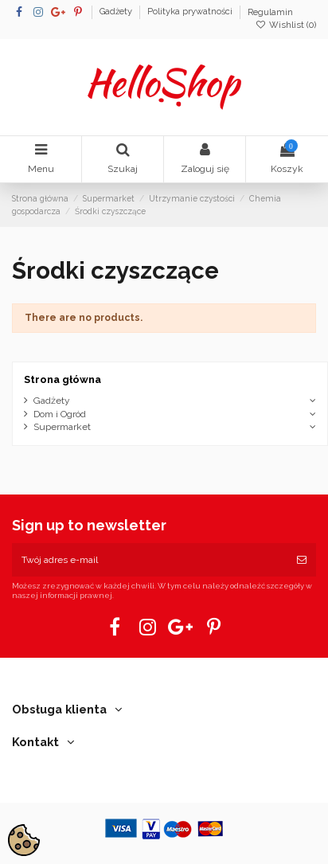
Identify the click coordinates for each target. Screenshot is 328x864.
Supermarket (62, 426)
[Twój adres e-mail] (149, 560)
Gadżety (117, 12)
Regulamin (270, 12)
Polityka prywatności (191, 12)
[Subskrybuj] (301, 560)
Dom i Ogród (59, 414)
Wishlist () (286, 25)
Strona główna (62, 379)
